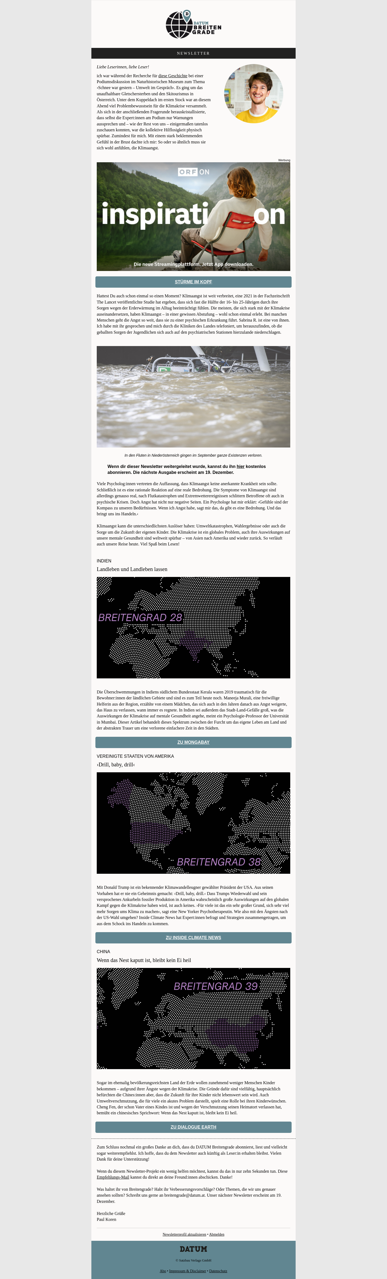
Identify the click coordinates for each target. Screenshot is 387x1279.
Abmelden (216, 1234)
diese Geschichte (172, 75)
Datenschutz (218, 1271)
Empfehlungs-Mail (113, 1177)
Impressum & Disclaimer (187, 1271)
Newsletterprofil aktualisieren (184, 1234)
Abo (163, 1271)
